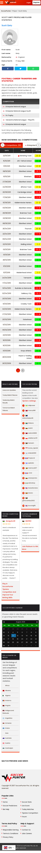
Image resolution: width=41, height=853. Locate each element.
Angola (6, 705)
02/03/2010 (6, 309)
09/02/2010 (6, 330)
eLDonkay (28, 483)
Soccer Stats (27, 802)
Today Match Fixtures (10, 395)
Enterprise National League (14, 106)
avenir (27, 428)
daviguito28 (9, 521)
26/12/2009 (6, 363)
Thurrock (28, 229)
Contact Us (26, 830)
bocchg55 (29, 506)
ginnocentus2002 (28, 499)
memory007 (29, 468)
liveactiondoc (30, 488)
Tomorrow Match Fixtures (9, 409)
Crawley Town (26, 304)
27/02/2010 (6, 314)
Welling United (26, 244)
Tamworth (27, 278)
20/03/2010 (6, 298)
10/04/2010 (7, 288)
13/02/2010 (7, 325)
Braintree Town (25, 213)
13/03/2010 (7, 304)
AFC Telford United (24, 161)
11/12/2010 (6, 266)
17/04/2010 (7, 283)
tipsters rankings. (29, 401)
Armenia (7, 723)
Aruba (6, 728)
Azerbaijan (8, 748)
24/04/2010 (6, 278)
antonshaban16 (27, 416)
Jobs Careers (27, 833)
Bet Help (6, 809)
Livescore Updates (9, 390)
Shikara (28, 423)
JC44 (27, 473)
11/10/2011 (6, 166)
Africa (6, 685)
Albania (7, 690)
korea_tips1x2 (30, 448)
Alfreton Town (26, 187)
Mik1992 (26, 521)
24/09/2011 (7, 187)
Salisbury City (26, 293)
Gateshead (27, 319)
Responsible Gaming (10, 830)
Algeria (6, 695)
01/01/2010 (6, 351)
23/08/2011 (7, 218)
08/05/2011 (7, 223)
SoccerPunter (6, 11)
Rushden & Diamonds (23, 288)
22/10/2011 (6, 156)
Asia (5, 733)
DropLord (28, 458)
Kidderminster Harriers (23, 202)
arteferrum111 (29, 438)
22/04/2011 (7, 234)
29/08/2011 (7, 213)
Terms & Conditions (10, 833)
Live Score (26, 806)
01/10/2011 (6, 176)
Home (5, 802)
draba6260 (29, 453)
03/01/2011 (6, 249)
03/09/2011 (7, 208)
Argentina (7, 718)
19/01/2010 (6, 340)
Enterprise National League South (17, 111)
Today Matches (28, 809)
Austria (6, 743)
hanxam (28, 443)
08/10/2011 (6, 171)
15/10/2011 (6, 161)
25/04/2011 (7, 229)
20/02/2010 (6, 319)
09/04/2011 (7, 239)
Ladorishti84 (29, 433)
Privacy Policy (8, 837)
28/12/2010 (7, 260)
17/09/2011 (6, 197)
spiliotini (28, 463)
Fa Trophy (8, 115)
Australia (7, 738)
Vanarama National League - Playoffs (18, 120)
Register (36, 2)
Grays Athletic (26, 351)
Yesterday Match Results (9, 401)
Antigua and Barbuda (8, 711)
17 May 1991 (20, 61)
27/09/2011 (7, 182)
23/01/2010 (7, 335)
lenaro (27, 493)
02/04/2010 (6, 293)
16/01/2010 (6, 345)
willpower (28, 405)
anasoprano (29, 478)
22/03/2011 (7, 244)
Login (29, 3)
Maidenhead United (24, 272)
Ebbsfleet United (25, 166)
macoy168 (28, 410)
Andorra (7, 700)
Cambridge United (24, 192)
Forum (24, 817)
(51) (11, 145)
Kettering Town (24, 156)
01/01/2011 (6, 255)
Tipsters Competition (30, 813)
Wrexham (27, 176)
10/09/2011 (6, 202)
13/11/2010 (6, 272)
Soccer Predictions (10, 806)
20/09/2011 (7, 192)
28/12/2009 (6, 357)
